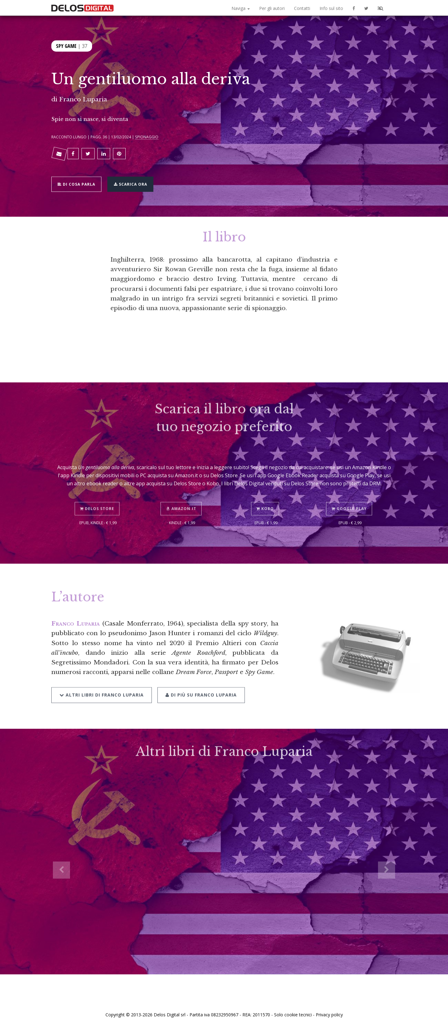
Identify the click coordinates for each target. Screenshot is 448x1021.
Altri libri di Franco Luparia (101, 678)
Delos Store (98, 493)
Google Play (350, 493)
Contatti (302, 8)
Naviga (240, 8)
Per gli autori (272, 8)
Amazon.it (182, 493)
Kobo (266, 493)
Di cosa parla (78, 179)
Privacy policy (329, 1009)
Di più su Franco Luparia (199, 678)
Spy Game (66, 45)
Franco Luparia (83, 99)
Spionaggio (146, 136)
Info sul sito (331, 8)
